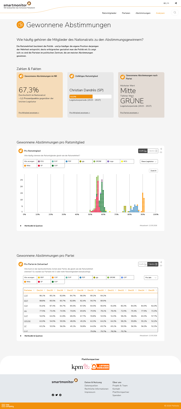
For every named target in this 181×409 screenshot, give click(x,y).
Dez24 (141, 290)
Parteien (126, 13)
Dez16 (60, 290)
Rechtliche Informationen (96, 388)
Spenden (117, 395)
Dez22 (121, 290)
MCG (124, 161)
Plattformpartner (121, 392)
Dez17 (70, 290)
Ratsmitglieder (109, 13)
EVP (54, 161)
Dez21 (111, 290)
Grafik (143, 151)
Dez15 (50, 290)
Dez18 (80, 290)
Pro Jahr (151, 277)
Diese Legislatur (149, 161)
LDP (124, 277)
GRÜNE (97, 161)
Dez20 (101, 290)
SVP (54, 166)
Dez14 (40, 290)
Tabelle (152, 151)
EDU (41, 161)
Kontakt (116, 388)
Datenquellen (91, 385)
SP (40, 166)
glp (82, 161)
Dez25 (151, 290)
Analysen (160, 13)
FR (168, 3)
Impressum (90, 392)
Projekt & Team (120, 385)
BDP (41, 277)
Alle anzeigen (29, 161)
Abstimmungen (143, 13)
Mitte (27, 166)
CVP (54, 277)
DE (165, 3)
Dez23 (131, 290)
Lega (110, 161)
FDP (68, 161)
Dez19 (90, 290)
